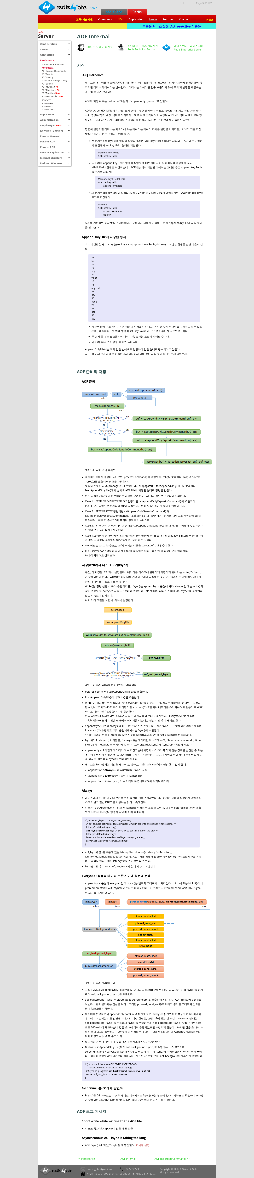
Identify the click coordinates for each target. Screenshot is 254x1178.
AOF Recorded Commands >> (172, 1159)
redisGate (114, 12)
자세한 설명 (143, 1145)
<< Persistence (86, 1159)
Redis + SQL (82, 26)
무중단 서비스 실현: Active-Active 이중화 (171, 26)
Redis (137, 12)
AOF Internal (128, 1159)
